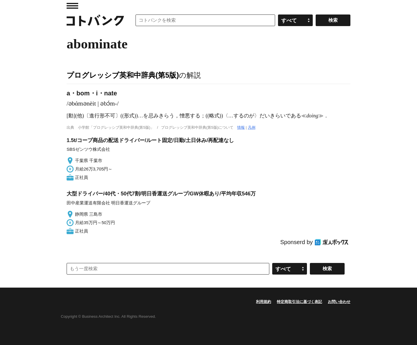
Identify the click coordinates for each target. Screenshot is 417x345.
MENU (72, 6)
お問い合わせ (339, 301)
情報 (241, 127)
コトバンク (95, 20)
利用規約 (263, 301)
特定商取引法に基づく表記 (299, 301)
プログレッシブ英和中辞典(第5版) (123, 75)
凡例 (251, 127)
